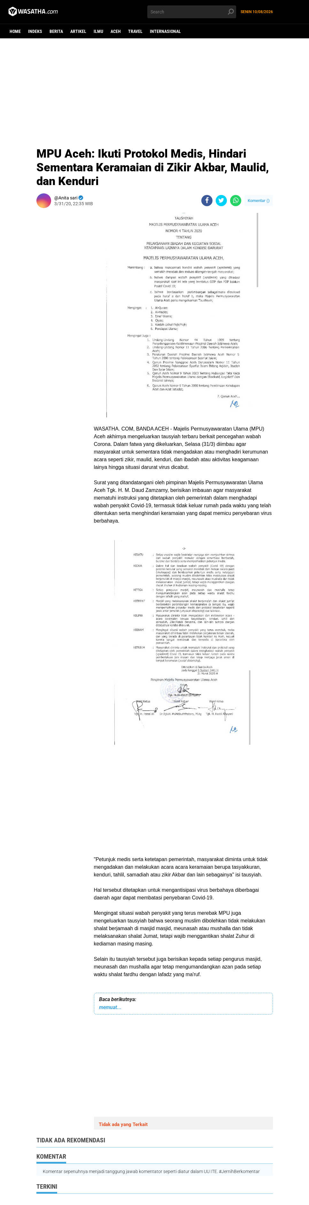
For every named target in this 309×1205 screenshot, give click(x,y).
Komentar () (259, 200)
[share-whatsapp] (235, 200)
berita (56, 31)
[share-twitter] (221, 200)
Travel (135, 31)
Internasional (165, 31)
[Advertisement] (154, 88)
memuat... (110, 1007)
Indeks (35, 31)
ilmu (98, 31)
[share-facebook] (206, 200)
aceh (116, 31)
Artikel (78, 31)
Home (15, 31)
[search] (191, 11)
